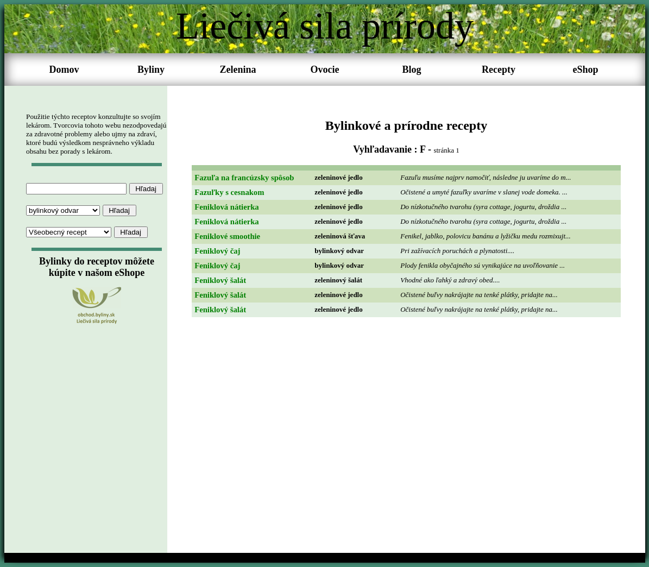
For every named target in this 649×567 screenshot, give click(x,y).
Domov (64, 69)
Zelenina (237, 69)
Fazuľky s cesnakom (229, 192)
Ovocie (325, 69)
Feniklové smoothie (227, 236)
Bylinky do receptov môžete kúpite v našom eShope (96, 267)
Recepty (498, 69)
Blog (411, 69)
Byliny (151, 69)
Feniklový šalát (220, 280)
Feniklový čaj (217, 251)
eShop (585, 69)
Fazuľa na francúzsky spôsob (244, 177)
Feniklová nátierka (226, 207)
